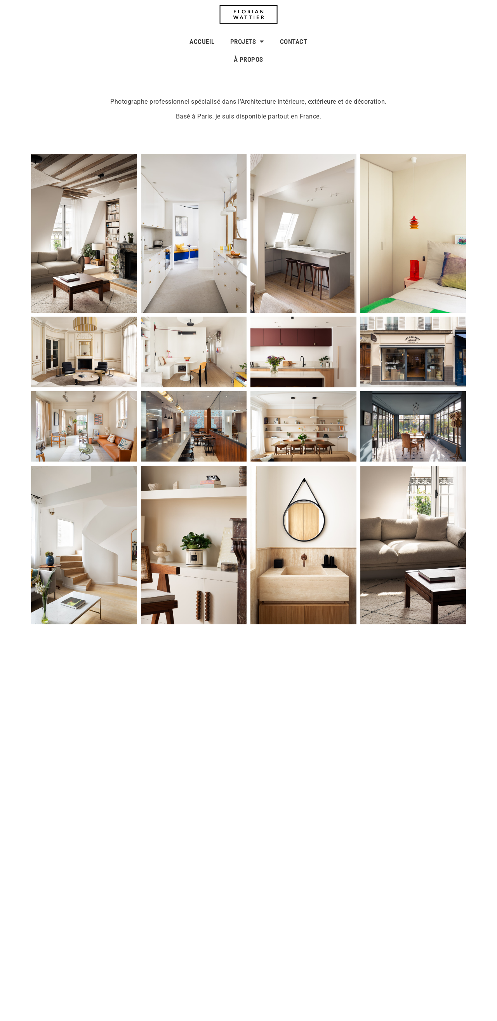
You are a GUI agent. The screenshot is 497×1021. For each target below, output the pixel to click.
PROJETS (247, 41)
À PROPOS (248, 59)
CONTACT (294, 41)
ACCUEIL (202, 41)
